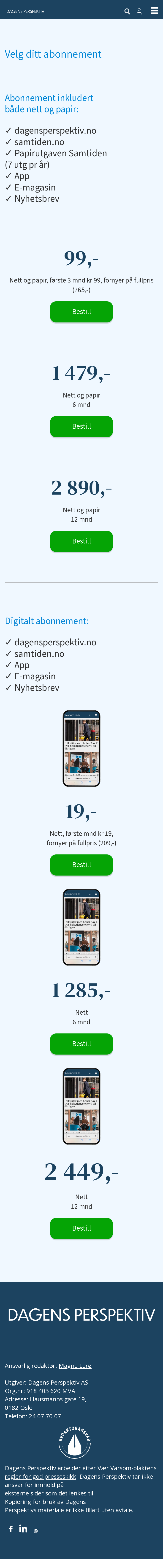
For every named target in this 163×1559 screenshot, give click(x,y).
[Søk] (127, 11)
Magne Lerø (75, 1365)
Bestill (81, 312)
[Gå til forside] (58, 11)
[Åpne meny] (151, 11)
